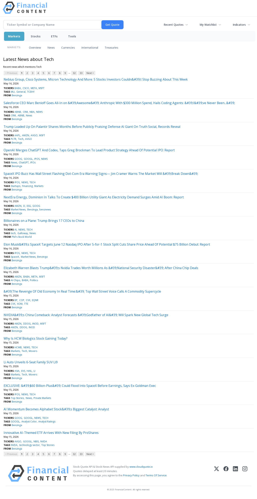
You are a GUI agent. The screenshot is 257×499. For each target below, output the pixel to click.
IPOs (33, 162)
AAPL (17, 135)
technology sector (29, 445)
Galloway (22, 233)
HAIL (29, 371)
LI (34, 371)
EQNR (35, 300)
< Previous (11, 73)
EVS (23, 371)
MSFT (41, 88)
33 (81, 73)
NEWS (39, 112)
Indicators (239, 25)
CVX (28, 300)
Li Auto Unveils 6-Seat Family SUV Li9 (31, 362)
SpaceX (15, 256)
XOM (19, 303)
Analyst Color (29, 421)
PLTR (13, 139)
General (20, 91)
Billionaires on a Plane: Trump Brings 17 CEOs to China (44, 220)
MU (13, 91)
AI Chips (15, 280)
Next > (90, 73)
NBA (32, 112)
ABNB (17, 112)
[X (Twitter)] (216, 473)
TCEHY (31, 91)
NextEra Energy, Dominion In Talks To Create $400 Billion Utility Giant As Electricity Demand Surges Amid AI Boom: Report (94, 197)
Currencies (68, 47)
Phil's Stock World (22, 237)
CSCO (26, 88)
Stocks (36, 36)
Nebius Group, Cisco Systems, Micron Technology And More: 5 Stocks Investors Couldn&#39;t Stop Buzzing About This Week (96, 79)
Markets (14, 36)
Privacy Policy (131, 475)
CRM (25, 112)
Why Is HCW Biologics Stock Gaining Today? (35, 338)
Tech (20, 139)
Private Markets (42, 398)
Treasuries (111, 47)
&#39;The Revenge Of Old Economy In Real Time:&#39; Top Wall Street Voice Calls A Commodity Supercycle (82, 291)
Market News (18, 209)
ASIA (16, 371)
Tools (72, 36)
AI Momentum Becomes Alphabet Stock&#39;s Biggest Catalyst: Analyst (56, 409)
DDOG (27, 323)
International (89, 47)
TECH (33, 182)
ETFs (54, 36)
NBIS (36, 441)
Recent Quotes (174, 25)
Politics (34, 280)
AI (15, 229)
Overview (35, 47)
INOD (35, 323)
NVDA (43, 441)
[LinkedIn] (235, 473)
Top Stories (17, 398)
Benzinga (17, 95)
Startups (15, 186)
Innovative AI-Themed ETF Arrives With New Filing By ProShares (51, 432)
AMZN (25, 135)
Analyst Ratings (46, 421)
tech (13, 233)
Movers (33, 351)
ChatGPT (24, 162)
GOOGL (28, 159)
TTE (26, 303)
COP (21, 300)
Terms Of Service (156, 475)
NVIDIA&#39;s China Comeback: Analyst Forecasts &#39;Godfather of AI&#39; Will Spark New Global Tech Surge (86, 315)
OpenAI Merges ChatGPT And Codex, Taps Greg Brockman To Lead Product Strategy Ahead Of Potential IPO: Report (89, 150)
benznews (45, 209)
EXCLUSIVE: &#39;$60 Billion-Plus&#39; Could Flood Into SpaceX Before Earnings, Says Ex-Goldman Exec (80, 385)
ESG (29, 206)
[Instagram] (245, 473)
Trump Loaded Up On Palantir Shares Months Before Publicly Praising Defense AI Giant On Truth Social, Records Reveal (92, 126)
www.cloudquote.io (141, 466)
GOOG (18, 159)
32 (74, 73)
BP (15, 300)
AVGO (34, 135)
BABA (17, 88)
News (51, 47)
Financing (27, 186)
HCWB (18, 347)
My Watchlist (208, 25)
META (34, 88)
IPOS (37, 159)
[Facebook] (226, 473)
